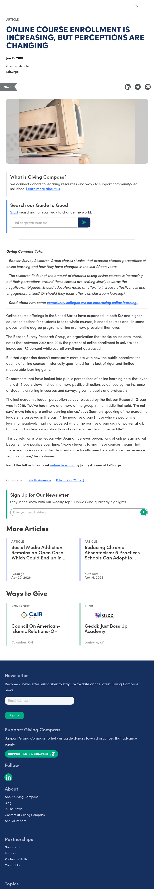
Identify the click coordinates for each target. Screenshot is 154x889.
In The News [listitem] (13, 808)
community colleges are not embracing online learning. (92, 302)
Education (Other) (70, 480)
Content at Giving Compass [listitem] (25, 814)
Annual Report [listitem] (15, 820)
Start (14, 211)
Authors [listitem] (10, 853)
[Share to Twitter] (138, 87)
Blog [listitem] (8, 802)
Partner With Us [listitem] (16, 859)
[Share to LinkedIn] (128, 87)
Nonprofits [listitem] (12, 847)
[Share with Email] (148, 87)
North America (39, 480)
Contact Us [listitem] (13, 865)
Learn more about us (43, 188)
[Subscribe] (143, 512)
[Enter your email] (79, 512)
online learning (62, 464)
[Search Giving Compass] (136, 5)
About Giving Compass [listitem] (21, 796)
